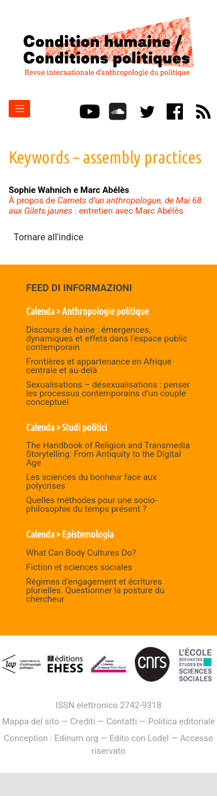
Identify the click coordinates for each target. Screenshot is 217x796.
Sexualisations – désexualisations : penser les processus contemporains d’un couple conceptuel (108, 393)
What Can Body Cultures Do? (81, 553)
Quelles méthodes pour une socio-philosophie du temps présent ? (91, 504)
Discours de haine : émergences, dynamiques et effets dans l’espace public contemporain (106, 338)
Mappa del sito (30, 721)
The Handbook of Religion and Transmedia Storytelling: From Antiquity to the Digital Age (108, 454)
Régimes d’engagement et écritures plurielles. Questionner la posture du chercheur (95, 590)
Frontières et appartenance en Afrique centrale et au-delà (99, 365)
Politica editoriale (181, 721)
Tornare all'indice (48, 237)
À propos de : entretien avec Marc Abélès (105, 205)
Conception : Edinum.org (51, 738)
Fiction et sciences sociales (79, 567)
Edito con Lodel (139, 738)
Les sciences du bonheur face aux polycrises (91, 481)
